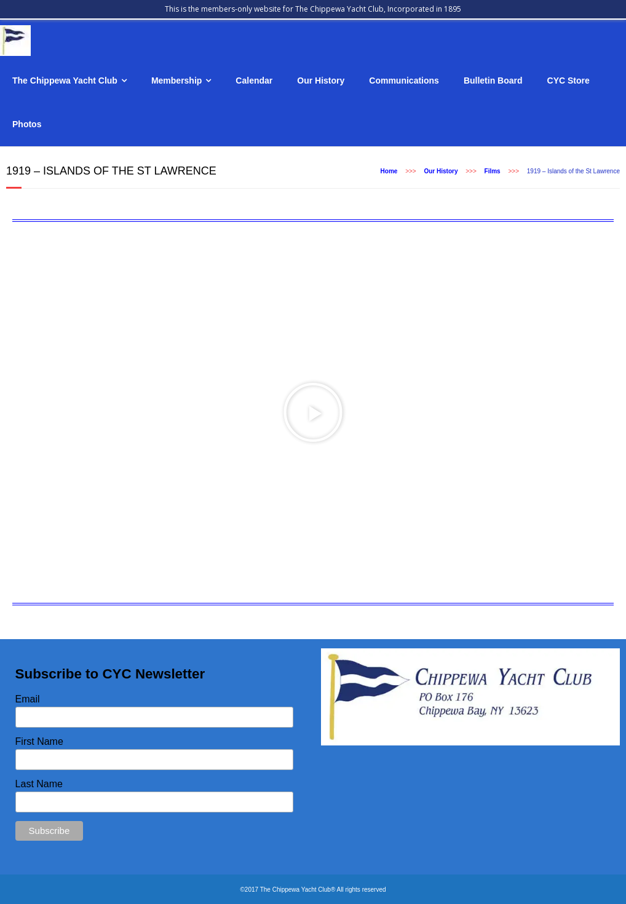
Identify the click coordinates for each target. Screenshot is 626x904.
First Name (39, 741)
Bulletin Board (493, 80)
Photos (26, 124)
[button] (313, 412)
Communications (404, 80)
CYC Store (568, 80)
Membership (176, 80)
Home (389, 171)
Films (493, 171)
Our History (320, 80)
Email (27, 699)
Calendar (254, 80)
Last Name (39, 784)
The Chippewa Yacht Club (64, 80)
